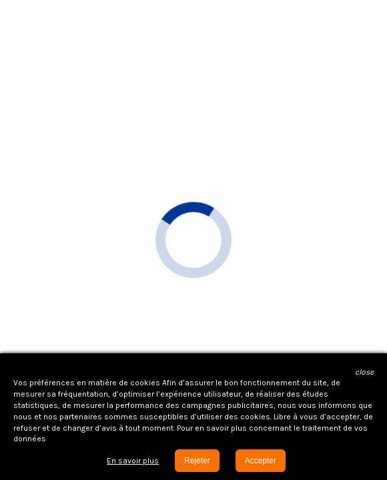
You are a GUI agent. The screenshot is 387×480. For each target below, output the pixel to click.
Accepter (260, 460)
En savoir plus (133, 460)
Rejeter (197, 460)
